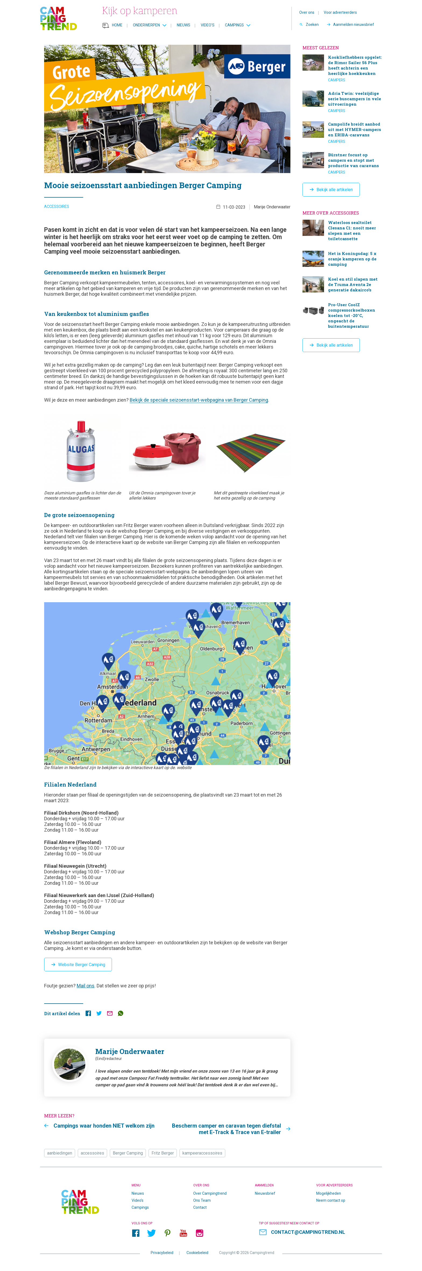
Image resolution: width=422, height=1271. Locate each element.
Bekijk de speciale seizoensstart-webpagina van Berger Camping (199, 401)
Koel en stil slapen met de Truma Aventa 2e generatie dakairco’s (342, 285)
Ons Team (202, 1201)
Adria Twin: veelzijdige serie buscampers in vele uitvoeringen (342, 102)
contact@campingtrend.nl (308, 1233)
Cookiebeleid (197, 1253)
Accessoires (56, 207)
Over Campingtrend (210, 1194)
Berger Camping (128, 1153)
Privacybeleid (162, 1253)
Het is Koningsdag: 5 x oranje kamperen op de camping (342, 259)
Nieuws (183, 25)
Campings (234, 25)
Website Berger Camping (81, 964)
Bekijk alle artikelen (334, 189)
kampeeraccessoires (202, 1153)
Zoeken (312, 24)
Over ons (306, 12)
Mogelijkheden (328, 1194)
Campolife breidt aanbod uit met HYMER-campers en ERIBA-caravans (342, 132)
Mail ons (85, 986)
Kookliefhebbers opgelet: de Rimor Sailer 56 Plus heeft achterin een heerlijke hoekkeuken (342, 68)
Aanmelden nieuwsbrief (353, 24)
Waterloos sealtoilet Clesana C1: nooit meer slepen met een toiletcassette (342, 231)
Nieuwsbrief (265, 1194)
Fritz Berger (163, 1153)
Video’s (207, 25)
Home (117, 25)
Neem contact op (330, 1201)
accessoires (92, 1153)
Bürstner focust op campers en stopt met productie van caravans (342, 163)
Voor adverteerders (340, 12)
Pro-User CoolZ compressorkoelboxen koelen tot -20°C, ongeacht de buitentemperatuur (342, 316)
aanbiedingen (59, 1153)
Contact (200, 1208)
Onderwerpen (146, 25)
